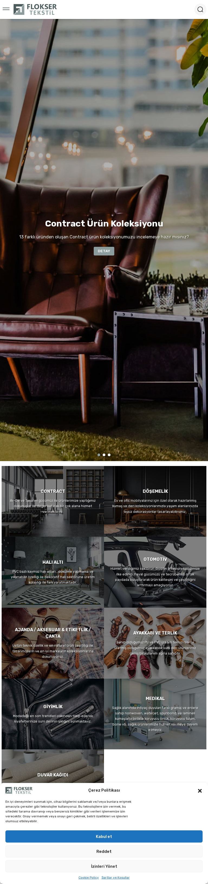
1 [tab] (99, 455)
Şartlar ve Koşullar (116, 877)
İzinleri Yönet (104, 866)
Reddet (104, 851)
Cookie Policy (89, 877)
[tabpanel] (104, 240)
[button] (200, 790)
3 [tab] (109, 455)
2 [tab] (104, 455)
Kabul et (104, 836)
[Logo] (35, 9)
